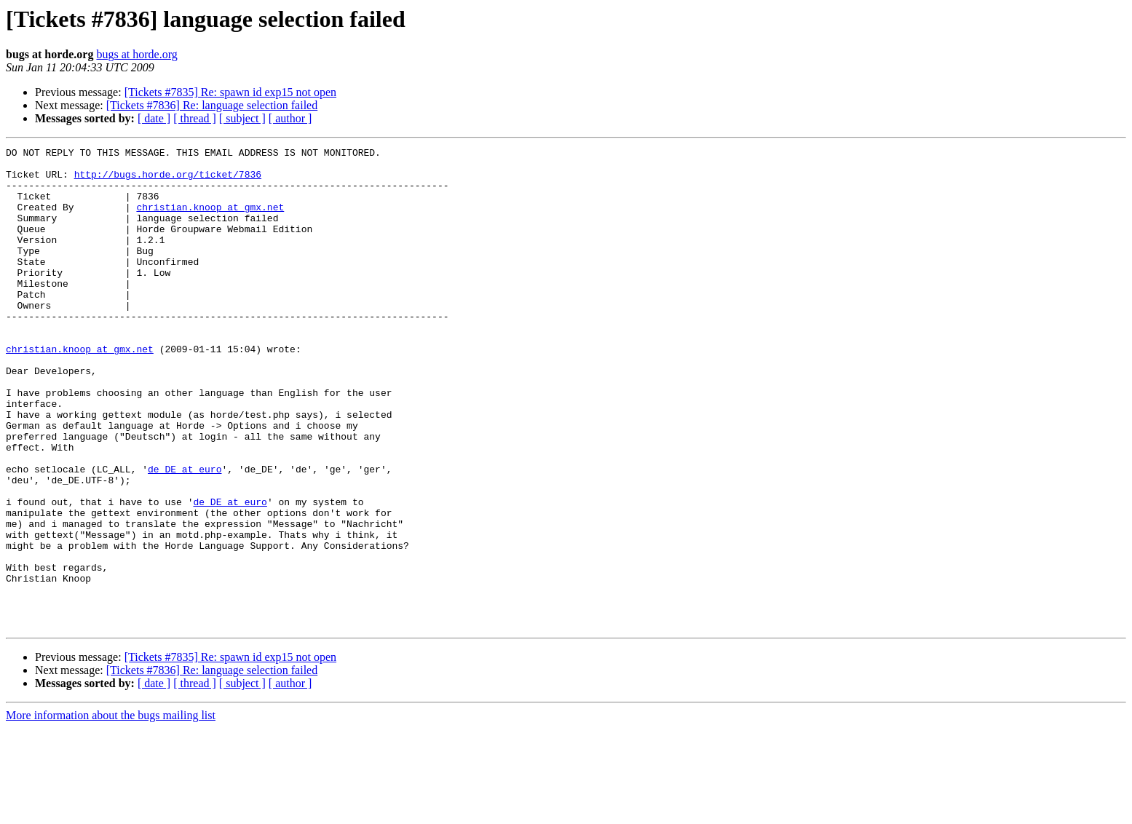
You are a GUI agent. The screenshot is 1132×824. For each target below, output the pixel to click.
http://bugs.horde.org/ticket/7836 (167, 180)
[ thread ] (194, 118)
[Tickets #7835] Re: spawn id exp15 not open (230, 92)
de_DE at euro (184, 534)
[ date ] (154, 118)
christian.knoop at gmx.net (210, 219)
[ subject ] (242, 118)
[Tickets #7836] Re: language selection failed (211, 105)
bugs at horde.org (136, 54)
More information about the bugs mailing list (110, 811)
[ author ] (290, 118)
